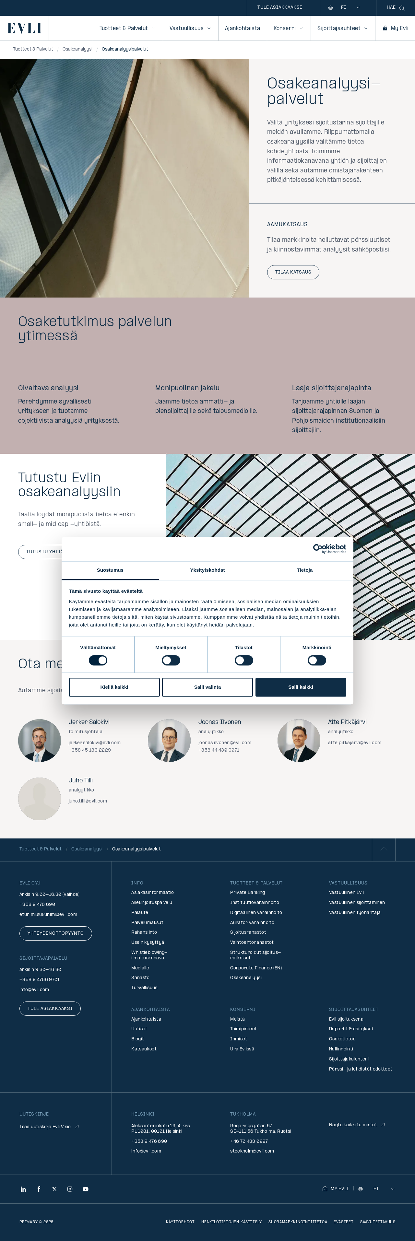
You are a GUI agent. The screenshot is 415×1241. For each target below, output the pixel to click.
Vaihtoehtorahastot (252, 942)
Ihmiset (238, 1039)
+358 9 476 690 (37, 904)
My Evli (395, 28)
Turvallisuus (144, 988)
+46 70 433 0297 (249, 1141)
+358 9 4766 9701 (39, 980)
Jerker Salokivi (89, 723)
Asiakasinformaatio (152, 892)
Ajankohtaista (242, 28)
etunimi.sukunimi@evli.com (48, 914)
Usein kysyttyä (147, 942)
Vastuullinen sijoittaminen (357, 902)
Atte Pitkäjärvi (347, 723)
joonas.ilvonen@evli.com (224, 743)
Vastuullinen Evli (346, 892)
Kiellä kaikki (114, 687)
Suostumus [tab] (110, 570)
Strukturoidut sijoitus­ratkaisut (255, 955)
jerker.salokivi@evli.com (95, 743)
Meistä (237, 1019)
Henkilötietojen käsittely (231, 1222)
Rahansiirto (144, 932)
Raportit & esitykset (351, 1029)
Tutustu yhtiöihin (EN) (56, 552)
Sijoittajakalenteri (349, 1059)
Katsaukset (144, 1049)
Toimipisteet (243, 1029)
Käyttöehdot (180, 1222)
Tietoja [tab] (305, 570)
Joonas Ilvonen (219, 723)
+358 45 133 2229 (90, 750)
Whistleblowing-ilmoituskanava (149, 955)
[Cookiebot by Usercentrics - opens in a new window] (318, 549)
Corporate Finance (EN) (256, 968)
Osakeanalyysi (246, 978)
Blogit (137, 1039)
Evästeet (343, 1222)
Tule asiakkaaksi (279, 7)
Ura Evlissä (242, 1049)
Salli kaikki (300, 687)
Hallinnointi (341, 1049)
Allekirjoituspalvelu (151, 902)
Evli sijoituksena (346, 1019)
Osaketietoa (342, 1039)
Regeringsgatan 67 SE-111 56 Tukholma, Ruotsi (260, 1129)
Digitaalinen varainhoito (256, 912)
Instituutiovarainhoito (254, 902)
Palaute (139, 912)
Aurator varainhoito (252, 922)
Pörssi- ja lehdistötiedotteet (360, 1069)
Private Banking (247, 892)
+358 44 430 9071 (219, 750)
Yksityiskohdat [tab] (207, 570)
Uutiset (139, 1029)
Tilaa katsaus (293, 272)
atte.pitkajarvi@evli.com (355, 743)
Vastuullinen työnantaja (355, 912)
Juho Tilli (81, 781)
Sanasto (140, 978)
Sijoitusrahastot (248, 932)
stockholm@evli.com (252, 1151)
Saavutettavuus (378, 1222)
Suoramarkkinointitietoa (297, 1222)
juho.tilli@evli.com (88, 801)
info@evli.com (34, 990)
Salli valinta (207, 687)
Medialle (140, 968)
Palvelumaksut (147, 922)
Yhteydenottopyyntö (56, 933)
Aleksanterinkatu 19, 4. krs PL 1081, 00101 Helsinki (160, 1129)
